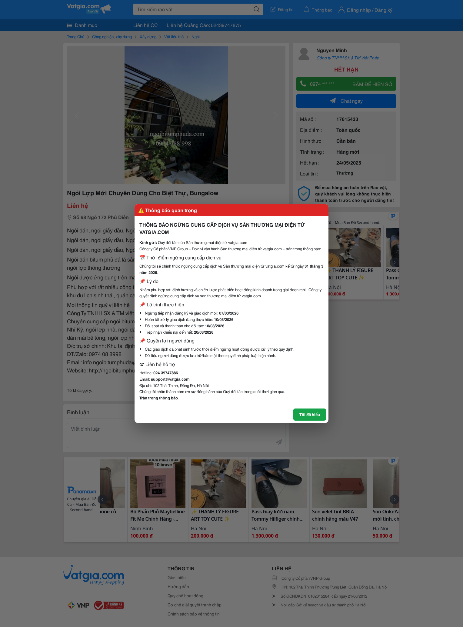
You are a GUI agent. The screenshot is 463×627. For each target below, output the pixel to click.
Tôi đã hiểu (309, 414)
